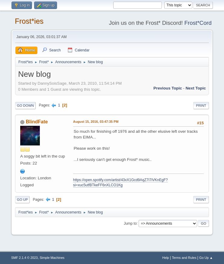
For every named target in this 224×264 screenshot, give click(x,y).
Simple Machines (52, 257)
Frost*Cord (198, 23)
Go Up (22, 199)
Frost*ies (29, 21)
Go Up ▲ (206, 257)
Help (165, 257)
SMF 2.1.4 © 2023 (24, 257)
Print (201, 105)
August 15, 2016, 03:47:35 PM (95, 121)
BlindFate (37, 121)
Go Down (25, 105)
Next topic (196, 88)
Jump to (130, 223)
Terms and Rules (184, 257)
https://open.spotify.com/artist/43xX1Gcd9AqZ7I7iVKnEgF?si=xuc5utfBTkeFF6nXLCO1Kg (120, 182)
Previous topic (167, 88)
